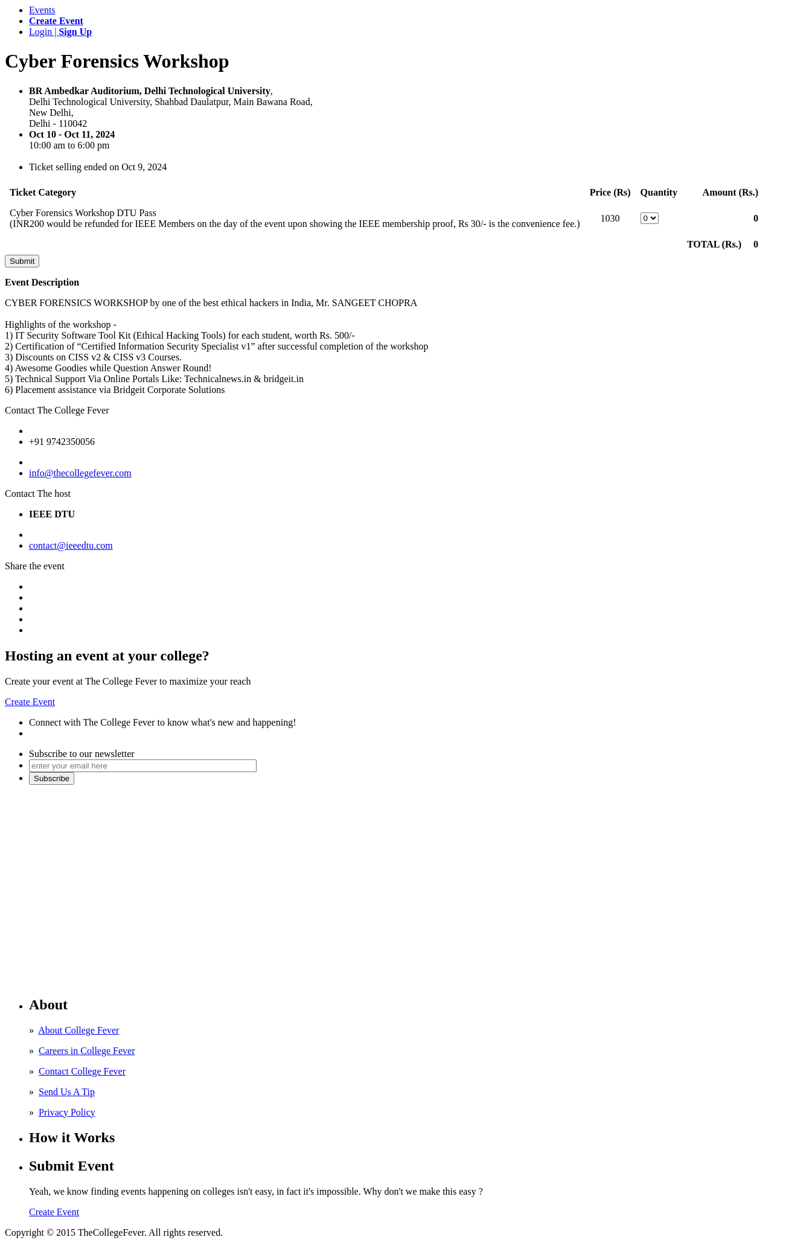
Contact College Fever (82, 1071)
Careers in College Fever (87, 1051)
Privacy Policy (67, 1112)
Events (42, 10)
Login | (60, 32)
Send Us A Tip (67, 1092)
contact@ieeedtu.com (71, 545)
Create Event (30, 702)
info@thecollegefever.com (80, 473)
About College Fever (78, 1030)
